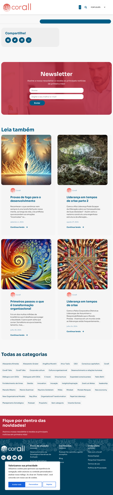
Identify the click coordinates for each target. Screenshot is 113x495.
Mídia (60, 390)
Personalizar (17, 485)
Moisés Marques (84, 390)
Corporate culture (37, 370)
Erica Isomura (60, 377)
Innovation (41, 383)
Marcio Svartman (27, 390)
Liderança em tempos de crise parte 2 (82, 199)
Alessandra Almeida (10, 364)
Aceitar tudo (48, 485)
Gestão (30, 383)
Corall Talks (7, 370)
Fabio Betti (99, 377)
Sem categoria (58, 403)
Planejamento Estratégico (13, 403)
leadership (103, 383)
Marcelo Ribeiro (9, 390)
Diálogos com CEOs (10, 377)
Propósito (43, 403)
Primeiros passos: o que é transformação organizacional (27, 305)
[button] (80, 7)
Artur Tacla (65, 364)
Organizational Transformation (53, 396)
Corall (106, 364)
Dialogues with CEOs (31, 377)
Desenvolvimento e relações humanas (86, 370)
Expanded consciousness (80, 377)
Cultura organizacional (58, 370)
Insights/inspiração (70, 383)
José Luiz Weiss (88, 383)
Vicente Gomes (74, 403)
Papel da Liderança (77, 396)
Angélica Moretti (49, 364)
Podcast (31, 403)
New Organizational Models (13, 396)
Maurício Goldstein (46, 390)
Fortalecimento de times (12, 383)
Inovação (54, 383)
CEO (76, 364)
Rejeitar (33, 485)
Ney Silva (33, 396)
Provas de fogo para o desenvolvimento (25, 199)
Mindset (69, 390)
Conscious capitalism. (91, 364)
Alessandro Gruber (30, 364)
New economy (101, 390)
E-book (47, 377)
